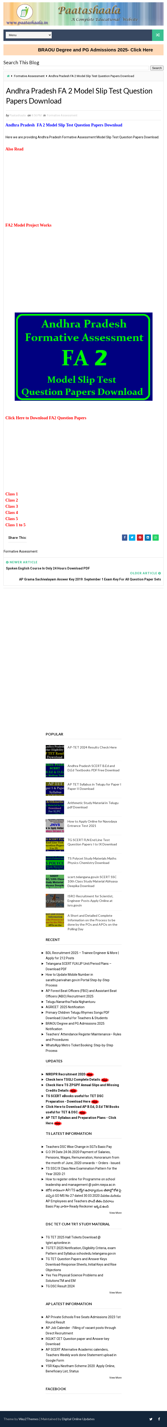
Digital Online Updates (78, 1419)
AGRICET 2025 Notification (65, 1007)
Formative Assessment (29, 76)
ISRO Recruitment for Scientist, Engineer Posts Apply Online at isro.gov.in (90, 900)
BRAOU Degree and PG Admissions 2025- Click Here (100, 49)
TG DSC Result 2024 (60, 1286)
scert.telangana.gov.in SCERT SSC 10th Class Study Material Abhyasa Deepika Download (93, 881)
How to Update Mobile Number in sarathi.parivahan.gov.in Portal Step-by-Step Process (78, 980)
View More (115, 1212)
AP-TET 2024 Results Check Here (92, 747)
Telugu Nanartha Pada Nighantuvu (70, 1002)
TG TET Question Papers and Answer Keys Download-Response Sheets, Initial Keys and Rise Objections (81, 1264)
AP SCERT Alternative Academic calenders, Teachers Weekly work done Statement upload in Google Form (81, 1355)
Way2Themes (29, 1419)
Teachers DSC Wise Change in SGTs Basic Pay (79, 1147)
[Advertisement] (84, 190)
